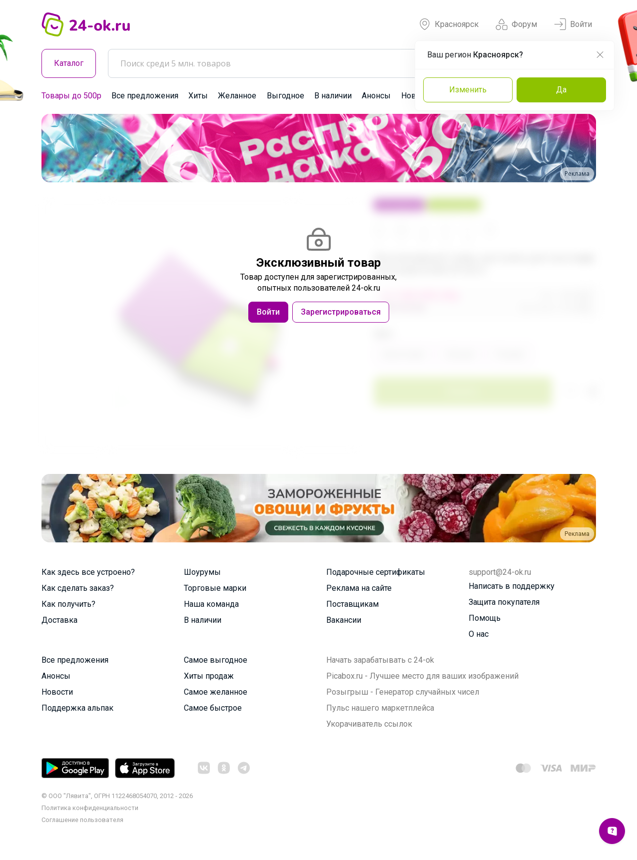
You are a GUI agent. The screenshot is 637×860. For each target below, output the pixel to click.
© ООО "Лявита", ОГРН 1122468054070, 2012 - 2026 (117, 796)
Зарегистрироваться (341, 312)
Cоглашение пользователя (82, 820)
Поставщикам (352, 604)
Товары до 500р (71, 95)
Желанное (237, 95)
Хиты (198, 95)
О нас (479, 634)
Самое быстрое (213, 708)
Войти (573, 24)
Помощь (485, 618)
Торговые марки (215, 588)
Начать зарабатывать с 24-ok (380, 660)
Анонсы (376, 95)
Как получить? (68, 604)
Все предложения (144, 95)
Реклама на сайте (359, 588)
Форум (516, 24)
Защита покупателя (504, 602)
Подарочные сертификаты (375, 572)
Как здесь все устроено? (88, 572)
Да (561, 89)
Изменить (468, 89)
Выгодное (285, 95)
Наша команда (211, 604)
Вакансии (343, 620)
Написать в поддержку (512, 586)
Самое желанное (215, 692)
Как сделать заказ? (77, 588)
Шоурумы (202, 572)
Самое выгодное (215, 660)
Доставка (59, 620)
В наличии (333, 95)
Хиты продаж (209, 676)
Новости (57, 692)
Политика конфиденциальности (89, 808)
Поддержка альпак (77, 708)
